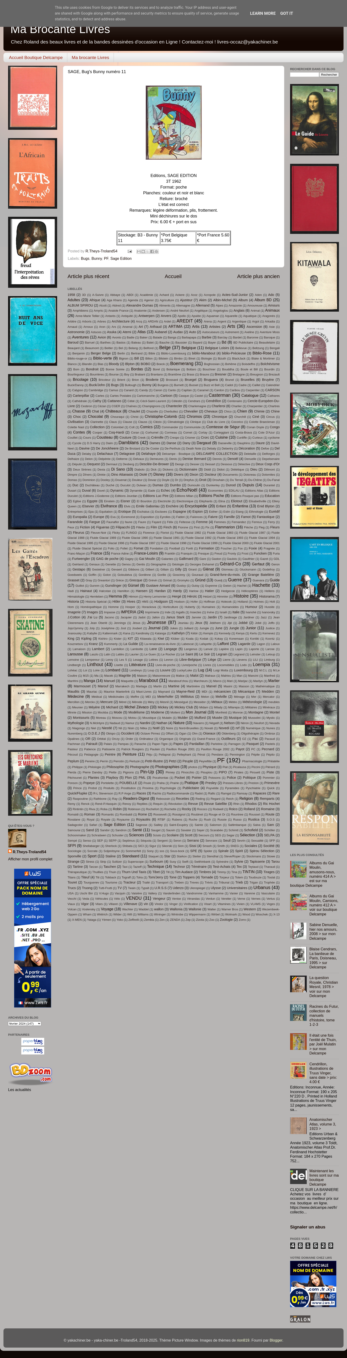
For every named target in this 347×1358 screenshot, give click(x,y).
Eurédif (274, 511)
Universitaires (237, 888)
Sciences (136, 835)
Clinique (195, 422)
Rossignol (179, 814)
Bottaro (191, 369)
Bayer (212, 342)
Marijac (243, 681)
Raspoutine (80, 798)
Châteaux (113, 411)
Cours (87, 437)
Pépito (270, 754)
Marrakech (122, 686)
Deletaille (250, 454)
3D (84, 295)
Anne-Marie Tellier (87, 316)
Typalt (145, 888)
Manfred (269, 675)
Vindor (159, 904)
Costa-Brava (243, 432)
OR (87, 739)
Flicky (116, 532)
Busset (193, 385)
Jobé (258, 623)
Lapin (239, 649)
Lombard (112, 670)
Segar (230, 835)
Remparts (267, 798)
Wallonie (195, 909)
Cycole (76, 443)
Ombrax (269, 733)
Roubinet (197, 814)
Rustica (254, 819)
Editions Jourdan (126, 496)
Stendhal (212, 856)
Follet (124, 548)
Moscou (117, 717)
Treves (194, 882)
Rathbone (99, 798)
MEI (148, 696)
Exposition (147, 517)
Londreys (136, 670)
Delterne (121, 459)
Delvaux (138, 459)
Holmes (259, 601)
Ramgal (226, 793)
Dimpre (72, 474)
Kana (126, 633)
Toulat (271, 877)
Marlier (273, 681)
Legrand (239, 654)
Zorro (242, 919)
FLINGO (131, 532)
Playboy (112, 777)
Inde (167, 612)
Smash (207, 846)
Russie (222, 819)
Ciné (255, 417)
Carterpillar (81, 395)
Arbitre (72, 321)
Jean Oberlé (98, 623)
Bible (152, 353)
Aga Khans (114, 300)
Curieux (257, 437)
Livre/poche (189, 665)
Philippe (77, 767)
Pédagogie (91, 754)
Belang (133, 348)
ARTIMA (175, 326)
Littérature (137, 665)
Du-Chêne (255, 480)
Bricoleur (104, 379)
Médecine (76, 696)
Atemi (127, 332)
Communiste (192, 427)
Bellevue (241, 348)
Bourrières (97, 374)
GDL (276, 559)
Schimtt (234, 830)
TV (120, 888)
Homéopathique (91, 607)
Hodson (179, 601)
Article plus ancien (258, 276)
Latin (107, 654)
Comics (146, 427)
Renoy (126, 804)
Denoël (232, 459)
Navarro (198, 723)
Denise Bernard (194, 459)
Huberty (190, 607)
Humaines (208, 607)
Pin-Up (147, 771)
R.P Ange (124, 793)
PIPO (223, 772)
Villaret (113, 904)
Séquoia (146, 840)
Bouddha (228, 369)
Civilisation (76, 422)
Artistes (214, 327)
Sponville (74, 856)
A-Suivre (98, 295)
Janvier (196, 617)
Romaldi (73, 814)
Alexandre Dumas (139, 305)
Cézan (102, 406)
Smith (221, 846)
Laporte (254, 649)
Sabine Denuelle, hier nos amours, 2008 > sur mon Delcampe (323, 931)
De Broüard (132, 448)
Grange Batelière (261, 575)
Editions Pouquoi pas (245, 496)
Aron (102, 327)
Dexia (101, 469)
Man (239, 675)
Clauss (142, 422)
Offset (170, 733)
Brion (135, 379)
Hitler (116, 601)
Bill (136, 358)
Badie (130, 337)
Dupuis (248, 485)
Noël (156, 728)
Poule (147, 783)
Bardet (237, 337)
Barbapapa (189, 337)
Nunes (270, 728)
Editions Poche (211, 495)
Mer (253, 696)
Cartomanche (146, 395)
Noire (169, 728)
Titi (97, 877)
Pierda (72, 772)
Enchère (172, 506)
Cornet (187, 432)
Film (154, 527)
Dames (154, 443)
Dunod (231, 485)
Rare (276, 793)
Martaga (141, 686)
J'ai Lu (92, 617)
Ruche (193, 819)
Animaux (272, 310)
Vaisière (136, 893)
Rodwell (218, 809)
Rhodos (251, 804)
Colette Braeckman (262, 422)
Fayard (156, 522)
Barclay (222, 337)
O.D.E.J (94, 733)
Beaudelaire (267, 342)
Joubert (137, 628)
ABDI (130, 295)
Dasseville (225, 443)
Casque (184, 395)
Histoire (241, 595)
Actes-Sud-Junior (235, 295)
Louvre (165, 670)
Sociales (250, 846)
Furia (276, 553)
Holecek (226, 601)
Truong (87, 888)
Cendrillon (213, 401)
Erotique (124, 511)
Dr (176, 480)
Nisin (131, 728)
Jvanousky (75, 633)
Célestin (176, 401)
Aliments (165, 305)
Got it (286, 13)
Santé (137, 830)
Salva (256, 825)
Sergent (162, 840)
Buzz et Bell (212, 385)
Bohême (230, 364)
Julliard (188, 628)
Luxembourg (243, 670)
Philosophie (115, 767)
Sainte (199, 825)
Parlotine (217, 744)
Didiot (221, 469)
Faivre (213, 517)
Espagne (179, 511)
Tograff (126, 877)
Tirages (269, 872)
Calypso (77, 390)
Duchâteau (92, 485)
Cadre (243, 385)
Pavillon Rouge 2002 (215, 749)
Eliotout (236, 501)
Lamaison (79, 649)
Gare (202, 559)
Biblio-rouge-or (77, 358)
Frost (245, 553)
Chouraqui (117, 417)
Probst (92, 788)
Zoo (211, 919)
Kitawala (145, 638)
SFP (272, 840)
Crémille (157, 437)
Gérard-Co (230, 563)
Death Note (193, 448)
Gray (89, 580)
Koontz (270, 638)
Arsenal (127, 327)
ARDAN (153, 321)
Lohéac (72, 670)
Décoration (247, 448)
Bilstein (163, 358)
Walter (212, 909)
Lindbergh (74, 665)
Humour (251, 607)
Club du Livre (216, 422)
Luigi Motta (220, 670)
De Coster (152, 448)
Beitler (108, 348)
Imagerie (74, 612)
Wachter (127, 909)
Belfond (148, 348)
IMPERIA (128, 612)
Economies (215, 490)
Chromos (194, 416)
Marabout (148, 680)
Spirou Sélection (262, 851)
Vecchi (72, 898)
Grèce (120, 580)
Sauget (156, 830)
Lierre (226, 659)
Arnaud (72, 327)
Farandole (75, 522)
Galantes (167, 559)
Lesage (138, 659)
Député (77, 464)
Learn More (263, 13)
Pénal (201, 754)
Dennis (217, 459)
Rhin (236, 804)
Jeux (198, 623)
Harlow (193, 591)
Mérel (122, 702)
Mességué (181, 702)
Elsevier (88, 506)
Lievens (242, 659)
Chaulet (134, 411)
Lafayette (205, 644)
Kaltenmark (110, 633)
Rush (207, 819)
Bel (120, 348)
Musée (217, 717)
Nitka (143, 728)
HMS (145, 601)
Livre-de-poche (165, 665)
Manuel (109, 681)
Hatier (209, 591)
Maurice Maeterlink (117, 691)
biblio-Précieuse (234, 353)
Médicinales (116, 696)
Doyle (166, 480)
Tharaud (269, 866)
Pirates (238, 772)
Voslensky (88, 909)
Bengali (275, 348)
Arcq (139, 321)
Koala (189, 638)
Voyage (107, 909)
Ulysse (216, 888)
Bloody (114, 364)
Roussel (254, 814)
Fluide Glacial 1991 (167, 537)
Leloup (270, 654)
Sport (91, 856)
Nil (120, 728)
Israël (223, 612)
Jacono (109, 617)
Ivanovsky (268, 612)
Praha (161, 783)
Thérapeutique (77, 872)
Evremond (128, 517)
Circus (270, 417)
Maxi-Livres (144, 691)
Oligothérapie (250, 733)
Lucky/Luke (184, 670)
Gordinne (145, 575)
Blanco (72, 364)
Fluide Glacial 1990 (135, 537)
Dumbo (175, 485)
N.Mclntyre (97, 723)
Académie (146, 295)
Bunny (97, 258)
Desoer (195, 464)
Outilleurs (228, 739)
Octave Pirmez (150, 733)
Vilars (99, 904)
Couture (125, 437)
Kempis (208, 633)
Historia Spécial (96, 601)
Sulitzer (117, 861)
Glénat (208, 569)
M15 (86, 675)
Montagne (255, 712)
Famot (246, 517)
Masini (227, 686)
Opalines (73, 739)
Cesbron (86, 406)
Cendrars (194, 401)
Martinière (193, 686)
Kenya (240, 633)
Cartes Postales (120, 395)
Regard (215, 798)
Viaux (71, 904)
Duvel (101, 490)
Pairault (91, 744)
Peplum (73, 761)
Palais (108, 744)
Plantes (93, 777)
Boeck (160, 364)
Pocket (180, 777)
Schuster (118, 835)
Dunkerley (213, 485)
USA (71, 893)
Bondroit (92, 369)
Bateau (136, 342)
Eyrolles (165, 517)
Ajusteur (186, 300)
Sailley (158, 825)
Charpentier (255, 406)
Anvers (166, 316)
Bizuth (222, 358)
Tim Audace (184, 872)
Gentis (140, 564)
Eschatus (143, 511)
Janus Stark (175, 617)
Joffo (271, 623)
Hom (71, 607)
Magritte (125, 675)
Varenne (249, 893)
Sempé (72, 840)
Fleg (261, 527)
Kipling (86, 638)
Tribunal (224, 882)
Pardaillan (196, 744)
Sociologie (74, 851)
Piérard (270, 767)
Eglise (77, 501)
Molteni (175, 712)
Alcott (103, 305)
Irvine (210, 612)
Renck (85, 804)
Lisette (118, 665)
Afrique (95, 300)
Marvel (211, 686)
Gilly (178, 569)
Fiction (85, 527)
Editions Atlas (254, 490)
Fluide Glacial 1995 (80, 543)
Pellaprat (164, 754)
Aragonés (268, 316)
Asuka (112, 332)
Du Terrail (236, 480)
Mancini (253, 675)
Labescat (188, 644)
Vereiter (226, 898)
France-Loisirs (146, 553)
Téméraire (199, 866)
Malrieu (226, 675)
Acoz (194, 295)
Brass (190, 374)
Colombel (117, 427)
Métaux (217, 702)
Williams (143, 914)
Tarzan (93, 866)
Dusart (72, 490)
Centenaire (234, 401)
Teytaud (253, 866)
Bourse (114, 374)
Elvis (127, 506)
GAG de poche (107, 559)
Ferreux (257, 522)
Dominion (88, 480)
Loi (85, 670)
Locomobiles (225, 665)
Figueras (102, 527)
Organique (166, 739)
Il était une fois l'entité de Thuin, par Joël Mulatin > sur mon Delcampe (323, 1044)
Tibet (156, 872)
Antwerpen (146, 316)
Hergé (176, 596)
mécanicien (222, 691)
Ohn (195, 733)
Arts (231, 326)
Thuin (112, 872)
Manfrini (73, 681)
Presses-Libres (233, 783)
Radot (199, 793)
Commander (170, 427)
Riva (92, 809)
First (197, 527)
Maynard (164, 691)
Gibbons (133, 569)
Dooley (105, 480)
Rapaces (259, 793)
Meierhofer (165, 696)
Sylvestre (222, 861)
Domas (72, 480)
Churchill (240, 417)
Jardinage (230, 617)
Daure (260, 443)
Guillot (79, 585)
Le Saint (187, 654)
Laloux (275, 644)
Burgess (163, 385)
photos (192, 767)
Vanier (233, 893)
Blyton (130, 364)
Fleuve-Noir (98, 532)
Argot (255, 321)
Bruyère (268, 379)
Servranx (211, 840)
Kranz (93, 644)
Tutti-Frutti (105, 888)
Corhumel (152, 432)
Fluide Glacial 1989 (103, 537)
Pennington (237, 754)
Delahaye (148, 454)
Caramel (203, 390)
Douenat (121, 480)
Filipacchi (123, 527)
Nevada (274, 723)
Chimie (259, 411)
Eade (151, 490)
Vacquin (120, 893)
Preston (253, 783)
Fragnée (269, 548)
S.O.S (270, 819)
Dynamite (136, 490)
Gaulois (232, 559)
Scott (188, 835)
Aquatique (250, 316)
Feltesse (184, 522)
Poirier (196, 777)
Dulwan (141, 485)
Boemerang (182, 363)
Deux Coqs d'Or (268, 464)
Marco (217, 681)
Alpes (219, 305)
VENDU (134, 898)
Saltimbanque (237, 825)
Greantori (104, 580)
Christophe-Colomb (161, 416)
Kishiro (103, 638)
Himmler (222, 596)
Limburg (269, 659)
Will (129, 914)
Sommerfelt (133, 851)
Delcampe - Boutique (176, 454)
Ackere (179, 295)
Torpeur (224, 877)
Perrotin (119, 761)
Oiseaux (209, 733)
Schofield (251, 830)
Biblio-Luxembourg (173, 353)
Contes (79, 432)
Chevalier (191, 411)
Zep (188, 919)
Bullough (130, 385)
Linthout (95, 664)
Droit (202, 480)
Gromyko (183, 580)
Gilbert (150, 569)
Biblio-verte (102, 358)
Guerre (235, 579)
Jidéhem (215, 623)
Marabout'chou (178, 681)
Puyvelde (212, 788)
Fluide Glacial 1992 (199, 537)
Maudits (73, 691)
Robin (117, 809)
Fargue (94, 522)
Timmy (221, 872)
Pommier (269, 777)
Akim (203, 300)
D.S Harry (93, 443)
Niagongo (78, 728)
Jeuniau (183, 623)
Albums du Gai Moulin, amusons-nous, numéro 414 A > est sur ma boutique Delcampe (313, 874)
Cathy (97, 401)
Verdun (210, 898)
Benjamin (78, 353)
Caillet (256, 385)
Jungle (234, 628)
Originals (185, 739)
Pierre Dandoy (92, 772)
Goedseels (75, 575)
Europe (98, 517)
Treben (179, 882)
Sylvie (238, 861)
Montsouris (81, 717)
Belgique (188, 348)
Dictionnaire (188, 469)
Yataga (91, 919)
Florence (149, 532)
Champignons (151, 406)
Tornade (207, 877)
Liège (212, 659)
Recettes (182, 798)
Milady (218, 707)
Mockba (103, 712)
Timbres (205, 872)
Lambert (98, 649)
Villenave (130, 904)
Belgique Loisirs (217, 348)
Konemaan (236, 638)
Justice (270, 628)
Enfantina (240, 506)
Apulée (196, 316)
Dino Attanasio (122, 474)
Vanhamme (215, 893)
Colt (132, 427)
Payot (240, 749)
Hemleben (96, 596)
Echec (165, 490)
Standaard (130, 856)
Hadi (71, 591)
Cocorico (237, 422)
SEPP (112, 840)
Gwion (227, 585)
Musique (235, 717)
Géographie (158, 564)
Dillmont (269, 469)
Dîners (87, 474)
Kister (117, 638)
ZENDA (175, 919)
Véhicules (101, 898)
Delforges (268, 454)
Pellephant (184, 754)
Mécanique (246, 691)
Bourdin (269, 369)
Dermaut (112, 464)
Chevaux (211, 411)
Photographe (139, 767)
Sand (90, 830)
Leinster (255, 654)
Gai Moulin (147, 559)
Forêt (189, 548)
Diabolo (139, 469)
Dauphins (243, 443)
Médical (97, 696)
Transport (162, 882)
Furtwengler (81, 559)
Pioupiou (206, 772)
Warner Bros (229, 909)
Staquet (153, 856)
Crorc (205, 437)
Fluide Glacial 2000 (236, 543)
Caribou (235, 390)
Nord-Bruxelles (189, 728)
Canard (128, 390)
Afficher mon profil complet (30, 859)
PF (106, 258)
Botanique (173, 369)
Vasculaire (268, 893)
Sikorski (167, 846)
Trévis (209, 882)
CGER (116, 406)
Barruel (90, 342)
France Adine (120, 553)
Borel (156, 369)
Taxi (124, 866)
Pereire (90, 761)
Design (179, 464)
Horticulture (170, 607)
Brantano (157, 374)
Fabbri (180, 517)
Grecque (135, 580)
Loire (96, 670)
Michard (112, 707)
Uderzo (178, 888)
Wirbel (215, 914)
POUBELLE (128, 783)
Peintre (110, 754)
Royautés (143, 819)
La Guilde (130, 644)
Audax (178, 332)
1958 (71, 295)
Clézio (157, 422)
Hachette (261, 585)
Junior (251, 628)
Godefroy (268, 569)
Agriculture (167, 300)
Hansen (141, 591)
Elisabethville (257, 501)
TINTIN (248, 872)
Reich (230, 798)
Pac (255, 739)
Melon (205, 696)
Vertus (270, 898)
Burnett (179, 385)
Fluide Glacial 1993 (230, 537)
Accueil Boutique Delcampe (36, 57)
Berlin (121, 353)
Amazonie (235, 305)
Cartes (100, 395)
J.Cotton (74, 617)
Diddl (207, 469)
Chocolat (95, 416)
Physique (210, 767)
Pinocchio (187, 772)
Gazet (264, 559)
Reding (200, 798)
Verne (241, 898)
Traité (146, 882)
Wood (246, 914)
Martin (157, 686)
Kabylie (92, 633)
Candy (143, 390)
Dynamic (117, 490)
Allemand (202, 305)
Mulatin (167, 717)
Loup (151, 670)
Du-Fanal (273, 480)
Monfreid (221, 712)
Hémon (133, 596)
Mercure (106, 702)
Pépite (255, 754)
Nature (179, 723)
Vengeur (159, 898)
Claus (113, 422)
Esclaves (161, 511)
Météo (233, 702)
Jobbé (243, 623)
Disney (159, 474)
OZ (244, 739)
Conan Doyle (255, 427)
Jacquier (126, 617)
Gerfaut (258, 564)
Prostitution (128, 788)
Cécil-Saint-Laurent (153, 401)
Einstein (109, 501)
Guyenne (211, 585)
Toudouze (254, 877)
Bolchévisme (270, 364)
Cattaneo (114, 401)
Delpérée (104, 459)
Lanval (208, 649)
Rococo (202, 809)
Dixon (194, 474)
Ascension (254, 327)
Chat (95, 411)
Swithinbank (202, 861)
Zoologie (226, 919)
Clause (127, 422)
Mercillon (74, 702)
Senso (87, 840)
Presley (211, 783)
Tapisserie (257, 861)
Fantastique (265, 517)
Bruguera (211, 379)
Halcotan (105, 591)
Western (250, 909)
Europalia (80, 517)
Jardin (212, 617)
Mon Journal (196, 712)
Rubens (177, 819)
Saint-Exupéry (178, 825)
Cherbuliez (171, 411)
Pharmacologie (252, 761)
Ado (271, 295)
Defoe (265, 448)
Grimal (167, 580)
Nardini (145, 723)
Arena (208, 321)
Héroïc (192, 596)
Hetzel (207, 596)
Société (269, 846)
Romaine (268, 809)
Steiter (196, 856)
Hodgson (161, 601)
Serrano (193, 840)
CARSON (272, 390)
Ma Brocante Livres (60, 29)
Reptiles (142, 804)
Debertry (227, 448)
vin (146, 904)
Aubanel (161, 332)
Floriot (165, 532)
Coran (135, 432)
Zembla (149, 919)
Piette (113, 772)
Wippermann (197, 914)
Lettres (153, 659)
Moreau (101, 717)
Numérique (253, 728)
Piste (270, 772)
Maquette (127, 681)
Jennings (120, 623)
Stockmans (253, 856)
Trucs (72, 888)
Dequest (93, 464)
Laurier (134, 654)
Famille (229, 517)
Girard (192, 569)
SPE (193, 851)
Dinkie (101, 474)
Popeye (89, 783)
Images (92, 612)
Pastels (270, 744)
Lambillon (117, 649)
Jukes (174, 628)
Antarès (110, 316)
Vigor (85, 904)
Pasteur (73, 749)
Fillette (140, 527)
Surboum (156, 861)
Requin (158, 804)
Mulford (200, 717)
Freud (218, 553)
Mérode (137, 702)
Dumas (158, 485)
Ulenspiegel (197, 888)
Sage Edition (121, 258)
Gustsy (181, 585)
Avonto (116, 337)
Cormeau (171, 432)
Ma (96, 675)
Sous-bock (177, 851)
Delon (89, 459)
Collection (97, 427)
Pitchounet (75, 777)
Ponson (73, 783)
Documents (230, 474)
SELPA (269, 835)
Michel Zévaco (136, 707)
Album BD (263, 300)
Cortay (202, 432)
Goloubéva (125, 575)
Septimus (128, 840)
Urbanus (261, 887)
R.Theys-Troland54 (29, 852)
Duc (75, 485)
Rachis (156, 793)
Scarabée (216, 830)
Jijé (229, 623)
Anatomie (140, 310)
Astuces (96, 332)
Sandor (105, 830)
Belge (165, 347)
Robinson (134, 809)
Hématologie (76, 596)
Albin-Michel (222, 300)
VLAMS (256, 904)
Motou (132, 717)
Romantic (107, 814)
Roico (233, 809)
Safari (93, 825)
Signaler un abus (307, 1227)
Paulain (155, 749)
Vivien (240, 904)
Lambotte (136, 649)
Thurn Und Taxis (134, 872)
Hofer (194, 601)
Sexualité (257, 840)
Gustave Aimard (158, 585)
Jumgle (204, 628)
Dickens (168, 469)
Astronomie (76, 332)
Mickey (163, 707)
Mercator (269, 696)
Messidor (200, 702)
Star (167, 856)
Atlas (141, 332)
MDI (204, 691)
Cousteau (104, 437)
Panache (140, 744)
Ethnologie (256, 511)
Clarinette (96, 422)
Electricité (164, 501)
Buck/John (97, 385)
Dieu (253, 469)
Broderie (152, 379)
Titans (72, 877)
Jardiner (248, 617)
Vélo (117, 898)
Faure (142, 522)
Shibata (127, 846)
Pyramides (232, 788)
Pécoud (73, 754)
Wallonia (176, 909)
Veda (85, 898)
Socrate (92, 851)
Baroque (269, 337)
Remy (71, 804)
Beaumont (92, 348)
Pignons (128, 772)
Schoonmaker (77, 835)
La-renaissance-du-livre (160, 644)
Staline (110, 856)
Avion (102, 337)
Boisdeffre (248, 364)
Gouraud (197, 575)
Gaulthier (248, 559)
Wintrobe (177, 914)
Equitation (106, 511)
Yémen (106, 919)
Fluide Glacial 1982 (188, 532)
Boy (126, 374)
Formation (206, 548)
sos (162, 851)
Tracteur (129, 882)
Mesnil (164, 702)
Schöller (269, 830)
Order (129, 739)
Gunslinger (113, 585)
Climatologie (176, 422)
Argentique (239, 321)
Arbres (101, 321)
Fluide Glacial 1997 (142, 543)
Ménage (239, 696)
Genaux (94, 564)
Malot (194, 675)
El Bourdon (144, 501)
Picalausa (239, 767)
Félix (170, 522)
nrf (237, 728)
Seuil (226, 840)
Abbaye (115, 295)
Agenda (133, 300)
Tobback (110, 877)
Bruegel (190, 379)
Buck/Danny (76, 385)
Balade (157, 337)
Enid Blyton (266, 506)
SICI (141, 846)
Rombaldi (126, 814)
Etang (240, 511)
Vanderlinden (171, 893)
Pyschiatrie (253, 788)
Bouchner (209, 369)
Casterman (220, 395)
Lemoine (73, 659)
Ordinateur (146, 739)
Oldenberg (229, 733)
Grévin (153, 580)
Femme (202, 522)
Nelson (229, 723)
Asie (272, 327)
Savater (186, 830)
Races (141, 793)
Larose (270, 649)
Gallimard (186, 559)
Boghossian (212, 364)
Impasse (109, 612)
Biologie (206, 358)
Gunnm (94, 585)
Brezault (274, 374)
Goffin (92, 575)
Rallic (212, 793)
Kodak (204, 638)
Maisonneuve (161, 675)
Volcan (72, 909)
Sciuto (157, 835)
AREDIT (185, 320)
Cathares (273, 395)
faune (128, 522)
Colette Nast (76, 427)
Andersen (158, 310)
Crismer (190, 437)
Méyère (94, 707)
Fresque (203, 553)
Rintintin (78, 809)
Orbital (101, 739)
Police (231, 777)
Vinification (191, 904)
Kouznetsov (75, 644)
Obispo (110, 733)
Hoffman (209, 601)
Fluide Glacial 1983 (220, 532)
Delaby (86, 454)
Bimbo (178, 358)
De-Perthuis (172, 448)
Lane (153, 649)
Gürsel (133, 585)
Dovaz (152, 480)
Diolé (143, 474)
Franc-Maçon (76, 553)
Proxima (148, 788)
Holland (243, 601)
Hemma (115, 596)
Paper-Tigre (160, 744)
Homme (113, 607)
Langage (170, 649)
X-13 (276, 914)
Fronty (232, 553)
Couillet (72, 437)
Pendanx (217, 754)
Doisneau (249, 474)
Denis (173, 459)
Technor (179, 866)
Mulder (183, 717)
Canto (172, 390)
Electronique (185, 501)
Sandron (121, 830)
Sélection (247, 835)
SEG (218, 835)
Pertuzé (134, 761)
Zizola (200, 919)
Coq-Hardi (116, 432)
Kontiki (254, 638)
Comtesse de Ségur (223, 427)
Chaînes (131, 406)
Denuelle (250, 459)
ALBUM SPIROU (80, 305)
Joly (92, 628)
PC (253, 749)
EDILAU (234, 490)
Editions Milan (184, 496)
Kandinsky (142, 633)
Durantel (269, 485)
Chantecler (174, 406)
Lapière (224, 649)
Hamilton (123, 591)
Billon (149, 358)
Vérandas (193, 898)
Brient (121, 379)
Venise (176, 898)
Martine (174, 686)
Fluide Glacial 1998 (173, 543)
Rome (142, 814)
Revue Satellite (215, 804)
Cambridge (96, 390)
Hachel (241, 585)
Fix (207, 527)
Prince (77, 788)
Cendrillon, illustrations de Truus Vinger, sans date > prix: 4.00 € (323, 1073)
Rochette (170, 809)
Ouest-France (206, 739)
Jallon (156, 617)
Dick (154, 469)
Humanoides (230, 607)
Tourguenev (91, 882)
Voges (270, 904)
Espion (197, 511)
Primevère (271, 783)
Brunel (229, 379)
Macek (108, 675)
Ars (114, 327)
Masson (244, 686)
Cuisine (221, 437)
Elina (221, 501)
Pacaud (270, 739)
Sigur (152, 846)
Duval (86, 490)
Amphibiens (80, 310)
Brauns (204, 374)
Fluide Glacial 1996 (111, 543)
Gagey (129, 559)
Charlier (236, 406)
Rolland (249, 809)
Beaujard (74, 348)
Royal (90, 819)
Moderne (157, 712)
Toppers (189, 877)
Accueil (173, 276)
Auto (192, 332)
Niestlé (107, 728)
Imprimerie (152, 612)
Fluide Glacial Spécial (87, 548)
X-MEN (77, 919)
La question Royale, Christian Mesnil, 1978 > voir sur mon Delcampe (323, 987)
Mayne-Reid (185, 691)
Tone (173, 877)
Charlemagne (197, 406)
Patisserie (108, 749)
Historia (73, 601)
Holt (272, 601)
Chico (228, 411)
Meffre (135, 696)
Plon (128, 777)
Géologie (178, 564)
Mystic (270, 717)
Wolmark (231, 914)
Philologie (94, 767)
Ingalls (180, 612)
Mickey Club (183, 707)
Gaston (216, 559)
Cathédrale (79, 401)
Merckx (90, 702)
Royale (105, 819)
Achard (164, 295)
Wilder (117, 914)
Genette (110, 564)
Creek (142, 437)
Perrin (104, 761)
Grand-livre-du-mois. (225, 575)
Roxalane (74, 819)
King (71, 638)
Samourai (74, 830)
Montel (275, 712)
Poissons (214, 777)
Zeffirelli (133, 919)
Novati (208, 728)
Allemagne (183, 305)
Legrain (221, 654)
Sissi (192, 846)
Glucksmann (248, 569)
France (96, 553)
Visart (208, 904)
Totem (239, 877)
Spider (208, 851)
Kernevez (269, 633)
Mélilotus (187, 696)
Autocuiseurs (211, 332)
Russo (237, 819)
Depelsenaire (271, 459)
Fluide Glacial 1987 (252, 532)
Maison (142, 675)
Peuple (188, 761)
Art (141, 327)
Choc (77, 417)
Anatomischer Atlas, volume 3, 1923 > (322, 1124)
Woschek (262, 914)
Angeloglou (220, 310)
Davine (84, 448)
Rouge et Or (217, 814)
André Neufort (179, 310)
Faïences (196, 517)
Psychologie (168, 788)
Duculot (125, 485)
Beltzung (258, 348)
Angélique (201, 310)
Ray (115, 798)
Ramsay (242, 793)
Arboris (87, 321)
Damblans (128, 442)
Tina (234, 872)
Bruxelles (248, 379)
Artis (195, 326)
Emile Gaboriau (147, 506)
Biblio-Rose (262, 353)
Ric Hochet (271, 804)
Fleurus (78, 532)
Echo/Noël (187, 490)
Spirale (223, 851)
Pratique (191, 783)
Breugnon (256, 374)
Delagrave (127, 454)
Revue (193, 804)
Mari (230, 681)
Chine (275, 411)
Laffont (223, 644)
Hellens (270, 591)
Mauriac (92, 691)
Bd (224, 342)
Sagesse (141, 825)
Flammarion (225, 527)
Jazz (263, 617)
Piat (225, 767)
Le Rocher (168, 654)
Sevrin (241, 840)
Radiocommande (178, 793)
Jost (123, 628)
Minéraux (269, 707)
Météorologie (252, 702)
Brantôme (174, 374)
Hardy (177, 591)
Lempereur (92, 659)
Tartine (78, 866)
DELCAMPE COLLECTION (216, 454)
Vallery (152, 893)
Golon (107, 575)
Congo (275, 427)
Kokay (219, 638)
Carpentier (253, 390)
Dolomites (268, 474)
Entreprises (75, 511)
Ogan (182, 733)
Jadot (142, 617)
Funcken (260, 553)
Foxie (253, 548)
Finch (167, 527)
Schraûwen (98, 835)
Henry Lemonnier (155, 596)
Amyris (98, 310)
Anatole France (118, 310)
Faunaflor (112, 522)
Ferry (271, 522)
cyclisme (274, 437)
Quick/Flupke (77, 793)
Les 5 (123, 659)
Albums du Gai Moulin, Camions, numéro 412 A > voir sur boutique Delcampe (323, 905)
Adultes (74, 300)
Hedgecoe (228, 591)
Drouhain (218, 480)
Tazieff (137, 866)
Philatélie (273, 761)
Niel (93, 728)
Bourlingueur (76, 374)
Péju (149, 754)
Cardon (219, 390)
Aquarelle (231, 316)
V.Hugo (104, 893)
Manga (89, 681)
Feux (71, 527)
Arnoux (88, 327)
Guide (275, 580)
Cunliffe (242, 437)
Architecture (121, 321)
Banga (172, 337)
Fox (240, 548)
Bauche (164, 342)
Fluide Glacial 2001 (267, 543)
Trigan (253, 882)
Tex (239, 866)
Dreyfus (188, 480)
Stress (90, 861)
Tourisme (111, 882)
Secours (204, 835)
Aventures (80, 337)
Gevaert (116, 569)
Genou (126, 564)
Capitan (186, 390)
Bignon (123, 358)
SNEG (234, 846)
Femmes (220, 522)
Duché (110, 485)
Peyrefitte (205, 761)
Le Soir (204, 654)
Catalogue (250, 395)
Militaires (251, 707)
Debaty (211, 448)
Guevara (258, 580)
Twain (132, 888)
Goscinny (179, 575)
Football (174, 548)
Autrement (232, 332)
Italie (236, 612)
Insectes (195, 612)
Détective (244, 464)
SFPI (72, 845)
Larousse (75, 654)
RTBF (161, 819)
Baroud (73, 342)
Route (269, 814)
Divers (178, 474)
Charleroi (218, 406)
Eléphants (206, 501)
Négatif (214, 723)
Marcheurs (201, 681)
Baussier (181, 342)
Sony (150, 851)
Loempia (261, 664)
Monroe (237, 712)
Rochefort (152, 809)
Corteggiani (221, 432)
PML (142, 777)
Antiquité (127, 316)
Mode (118, 712)
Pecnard (268, 749)
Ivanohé (251, 612)
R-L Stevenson (103, 793)
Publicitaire (191, 788)
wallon (159, 909)
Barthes (105, 342)
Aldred (116, 305)
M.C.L (263, 670)
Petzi (172, 761)
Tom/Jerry (155, 877)
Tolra (139, 877)
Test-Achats (221, 866)
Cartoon (166, 395)
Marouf (103, 686)
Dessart (210, 464)
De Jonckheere (107, 448)
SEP (100, 840)
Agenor (149, 300)
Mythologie (76, 723)
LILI (255, 659)
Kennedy (224, 633)
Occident (127, 733)
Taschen (109, 866)
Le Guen (150, 654)
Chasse (78, 411)
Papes (178, 744)
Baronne (252, 337)
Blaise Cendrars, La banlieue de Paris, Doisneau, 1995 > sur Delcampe (323, 958)
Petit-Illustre (154, 761)
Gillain (165, 569)
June (219, 628)
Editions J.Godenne (96, 496)
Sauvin (170, 830)
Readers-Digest (136, 798)
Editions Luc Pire (155, 496)
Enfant (221, 506)
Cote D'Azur (266, 432)
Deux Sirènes (82, 469)
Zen (161, 919)
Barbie (206, 337)
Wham (87, 914)
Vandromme (194, 893)
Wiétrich (102, 914)
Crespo (175, 437)
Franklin (170, 553)
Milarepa (234, 707)
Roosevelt (160, 814)
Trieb (239, 882)
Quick (271, 788)
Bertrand (137, 353)
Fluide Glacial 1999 (204, 543)
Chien (242, 411)
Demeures (157, 459)
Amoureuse (255, 305)
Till (168, 872)
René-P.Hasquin (106, 804)
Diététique (237, 469)
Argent (221, 321)
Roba (104, 809)
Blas (100, 364)
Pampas (123, 744)
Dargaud (204, 443)
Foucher (226, 548)
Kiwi (161, 638)
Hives (131, 601)
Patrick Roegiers (132, 749)
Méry (151, 702)
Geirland (78, 564)
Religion (246, 798)
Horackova (149, 607)
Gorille (162, 575)
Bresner (220, 374)
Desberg (128, 464)
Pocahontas (160, 777)
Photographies (167, 767)
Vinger (173, 904)
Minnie (72, 712)
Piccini (255, 767)
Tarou (275, 861)
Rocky (186, 809)
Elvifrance (109, 506)
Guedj (218, 580)
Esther (213, 511)
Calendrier (273, 385)
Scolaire (173, 835)
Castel (199, 395)
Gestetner (98, 569)
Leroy (109, 659)
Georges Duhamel (202, 564)
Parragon (234, 744)
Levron (168, 659)
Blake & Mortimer (263, 358)
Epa (91, 511)
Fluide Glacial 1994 (262, 537)
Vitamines (224, 904)
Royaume (123, 819)
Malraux (210, 675)
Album (243, 300)
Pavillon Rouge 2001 (180, 749)
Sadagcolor (75, 825)
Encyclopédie (196, 506)
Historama (267, 596)
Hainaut (86, 591)
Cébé (131, 401)
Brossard (172, 379)
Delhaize (73, 459)
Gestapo (78, 569)
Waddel (144, 909)
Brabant (140, 374)
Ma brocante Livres (90, 57)
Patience (90, 749)
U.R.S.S (161, 888)
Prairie (174, 783)
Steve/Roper (232, 856)
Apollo (182, 316)
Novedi (224, 728)
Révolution (175, 804)
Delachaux (105, 454)
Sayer (200, 830)
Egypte (92, 501)
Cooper (97, 432)
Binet (192, 358)
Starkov (182, 856)
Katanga (160, 633)
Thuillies (97, 872)
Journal (154, 628)
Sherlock (111, 846)
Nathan (161, 723)
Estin (226, 511)
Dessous (226, 464)
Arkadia (270, 321)
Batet (150, 342)
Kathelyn (178, 633)
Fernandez (239, 522)
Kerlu (253, 633)
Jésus (136, 623)
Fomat (138, 548)
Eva (112, 517)
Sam (270, 825)
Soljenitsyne (112, 851)
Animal (255, 310)
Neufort (259, 723)
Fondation (156, 548)
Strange (73, 861)
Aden (258, 295)
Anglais (239, 310)
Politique (249, 777)
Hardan (160, 591)
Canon (157, 390)
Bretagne (239, 374)
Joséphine (108, 628)
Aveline (249, 332)
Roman (89, 814)
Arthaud (155, 327)
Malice (180, 675)
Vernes (255, 898)
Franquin (186, 553)
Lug (201, 670)
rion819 (243, 1340)
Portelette (107, 783)
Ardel (167, 321)
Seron (177, 840)
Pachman (74, 744)
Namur (129, 723)
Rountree (237, 814)
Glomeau (227, 569)
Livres (207, 665)
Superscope (136, 861)
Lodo (243, 665)
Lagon (261, 644)
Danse (171, 443)
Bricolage (81, 379)
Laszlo (94, 654)
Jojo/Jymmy (75, 628)
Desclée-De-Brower (154, 464)
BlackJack (238, 358)
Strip (103, 861)
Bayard (197, 342)
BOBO (145, 364)
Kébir (194, 633)
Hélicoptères (249, 591)
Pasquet (252, 744)
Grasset (73, 580)
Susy (173, 861)
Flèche (248, 527)
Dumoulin (194, 485)
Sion (181, 846)
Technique (155, 866)
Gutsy (195, 585)
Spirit (239, 851)
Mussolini (254, 717)
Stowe (271, 856)
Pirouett (255, 772)
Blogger (276, 1340)
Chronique (219, 417)
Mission (87, 712)
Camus (113, 390)
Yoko (120, 919)
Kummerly (111, 644)
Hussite (270, 607)
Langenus (190, 649)
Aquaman (212, 316)
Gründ (200, 580)
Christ (135, 417)
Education (272, 496)
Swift (185, 861)
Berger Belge (101, 353)
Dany (186, 443)
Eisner (125, 501)
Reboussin (163, 798)
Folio (111, 548)
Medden (268, 691)
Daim (109, 443)
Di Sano (118, 469)
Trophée (269, 882)
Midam (203, 707)
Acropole (210, 295)
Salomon (215, 825)
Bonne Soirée (115, 369)
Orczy (116, 739)
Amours (274, 305)
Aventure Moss (270, 332)
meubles (274, 702)
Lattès (120, 654)
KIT (130, 638)
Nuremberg (75, 733)
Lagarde (244, 644)
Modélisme (136, 712)
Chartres (274, 406)
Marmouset (82, 686)
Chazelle (152, 411)
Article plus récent (88, 276)
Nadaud (114, 723)
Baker (144, 337)
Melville (221, 696)
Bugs (85, 258)
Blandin (87, 364)
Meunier (77, 707)
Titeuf (85, 877)
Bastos (121, 342)
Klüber (175, 638)
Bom (76, 369)
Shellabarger (91, 846)
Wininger (160, 914)
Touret (72, 882)
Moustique (149, 717)
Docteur (210, 474)
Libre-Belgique (190, 659)
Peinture (129, 754)
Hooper (130, 607)
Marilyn (258, 681)
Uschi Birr (86, 893)
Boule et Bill (249, 369)
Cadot (229, 385)
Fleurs (275, 527)
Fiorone (183, 527)
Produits (109, 788)
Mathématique (265, 686)
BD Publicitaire (243, 342)
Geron (275, 564)
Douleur (137, 480)
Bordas (137, 369)
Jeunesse (156, 622)
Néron (245, 723)
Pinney (170, 772)
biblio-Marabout (203, 353)
